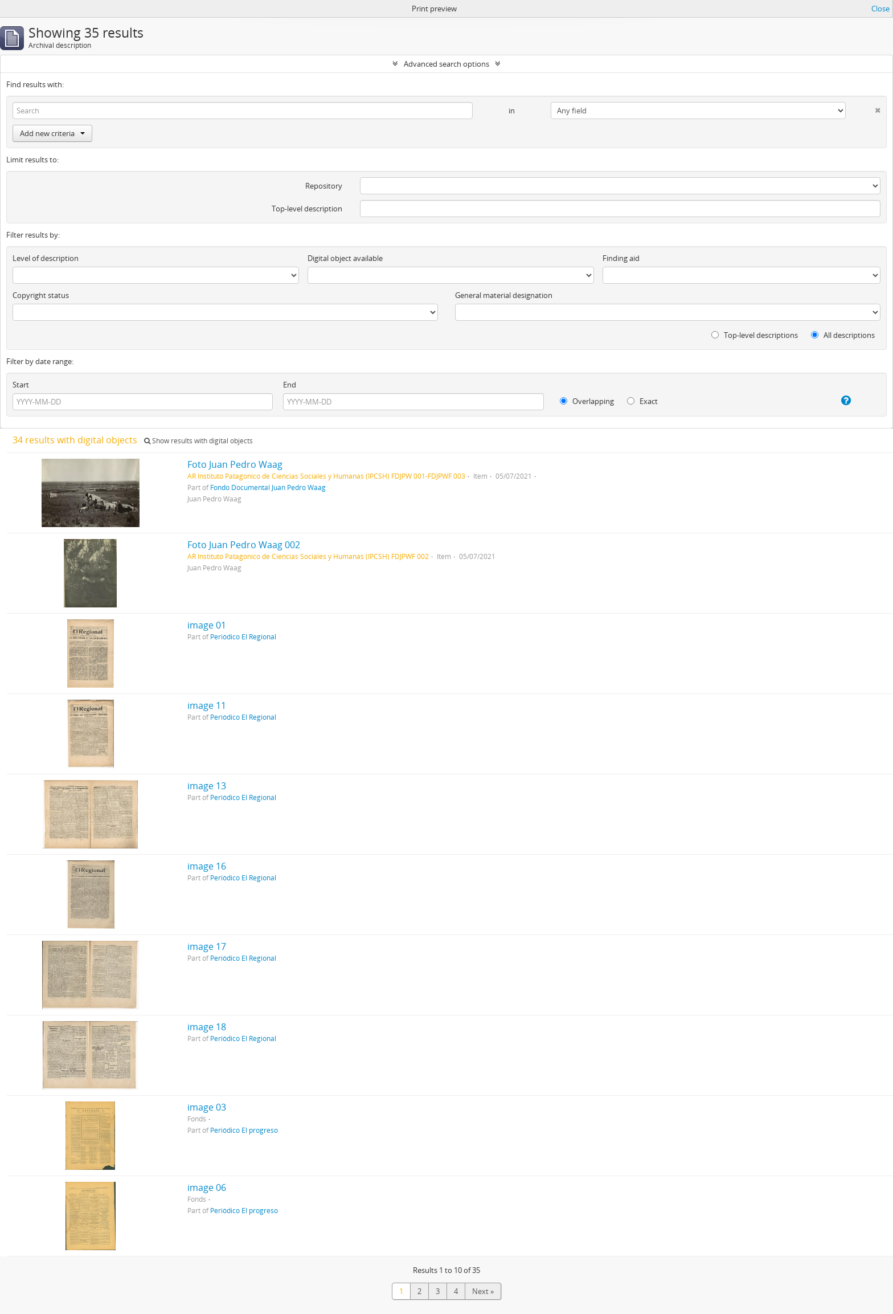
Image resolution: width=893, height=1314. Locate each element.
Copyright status (41, 295)
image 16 (206, 866)
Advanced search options (446, 64)
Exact (642, 401)
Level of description (46, 258)
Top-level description (307, 208)
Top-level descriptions (754, 335)
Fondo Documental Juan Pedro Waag (268, 487)
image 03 (206, 1107)
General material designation (503, 295)
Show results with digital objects (198, 441)
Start (21, 384)
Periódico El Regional (243, 636)
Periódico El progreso (244, 1130)
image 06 (206, 1187)
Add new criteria (52, 133)
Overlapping (587, 401)
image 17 (206, 946)
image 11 (206, 705)
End (289, 384)
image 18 (206, 1027)
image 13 (206, 786)
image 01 (206, 625)
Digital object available (345, 258)
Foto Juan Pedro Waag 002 (243, 544)
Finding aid (621, 258)
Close (880, 8)
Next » (483, 1291)
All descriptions (843, 335)
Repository (323, 186)
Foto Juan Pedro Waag (234, 464)
